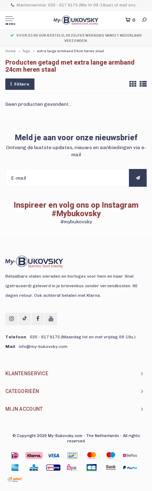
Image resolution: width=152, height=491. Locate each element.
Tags (26, 51)
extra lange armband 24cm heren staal (70, 51)
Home (10, 51)
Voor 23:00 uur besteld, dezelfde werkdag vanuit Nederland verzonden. (76, 38)
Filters (20, 84)
